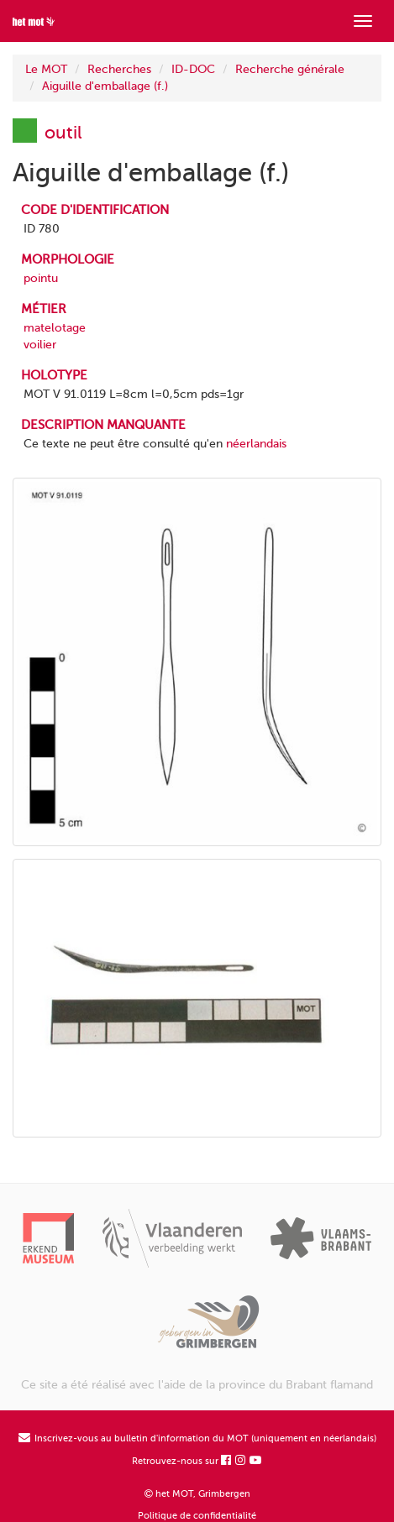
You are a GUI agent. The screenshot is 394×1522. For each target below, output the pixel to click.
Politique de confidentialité (197, 1515)
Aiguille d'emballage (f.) (105, 86)
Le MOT (46, 69)
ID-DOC (193, 69)
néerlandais (256, 443)
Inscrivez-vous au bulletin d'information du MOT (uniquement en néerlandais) (197, 1438)
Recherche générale (289, 69)
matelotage (55, 328)
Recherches (119, 69)
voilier (40, 344)
